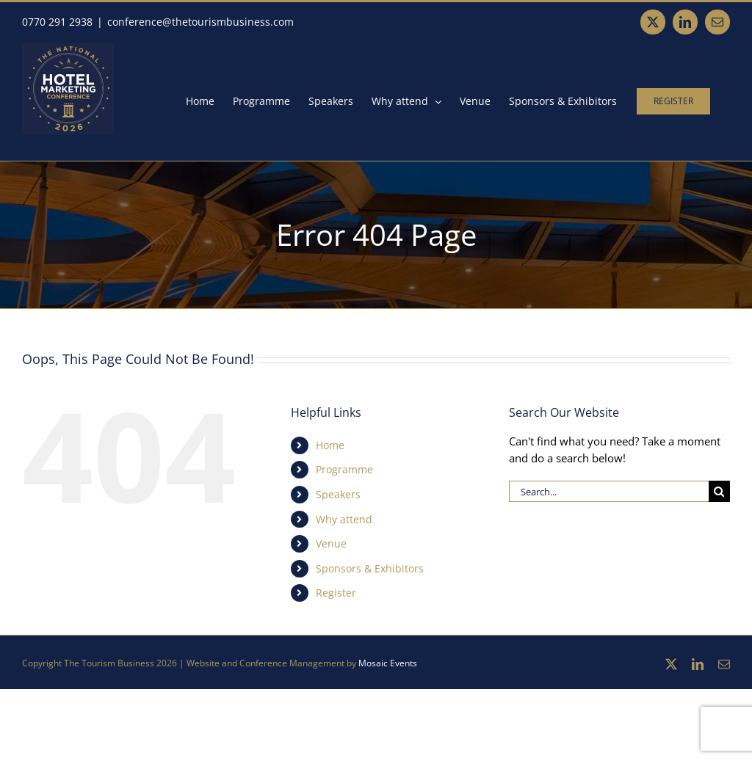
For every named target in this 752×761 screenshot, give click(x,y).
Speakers (338, 494)
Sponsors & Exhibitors (370, 568)
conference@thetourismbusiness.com (200, 22)
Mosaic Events (387, 663)
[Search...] (609, 491)
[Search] (719, 491)
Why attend (344, 519)
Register (336, 593)
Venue (331, 543)
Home (330, 445)
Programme (344, 469)
